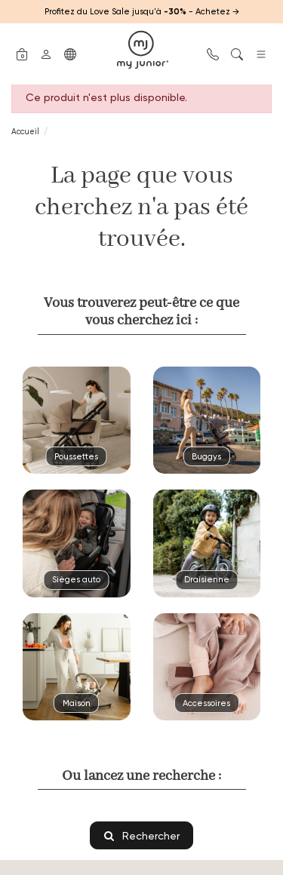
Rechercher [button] (142, 835)
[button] (22, 53)
